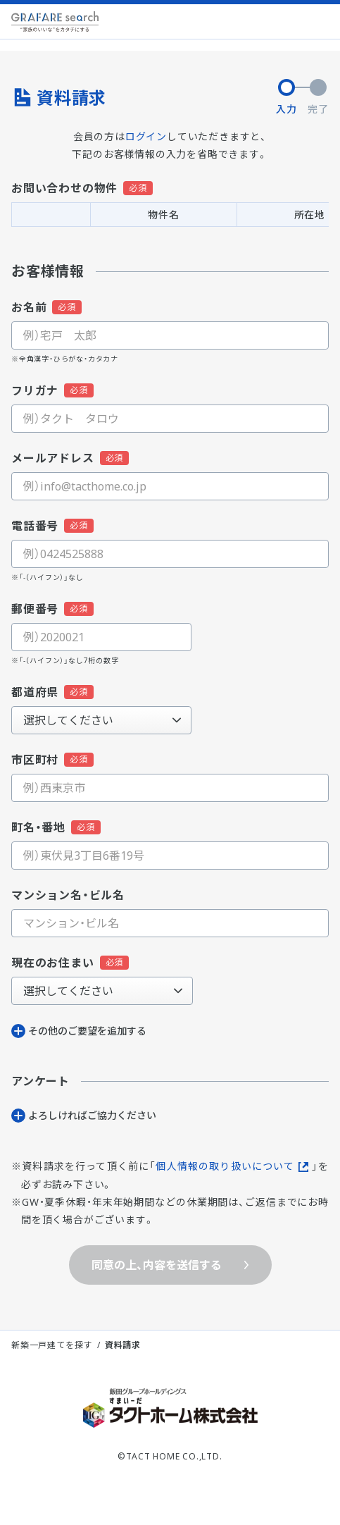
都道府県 (34, 692)
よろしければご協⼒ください (92, 1115)
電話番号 (34, 525)
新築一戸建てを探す (51, 1345)
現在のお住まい (52, 962)
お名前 (28, 307)
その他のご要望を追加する (87, 1030)
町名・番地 (38, 827)
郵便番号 (34, 609)
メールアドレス (52, 458)
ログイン (146, 136)
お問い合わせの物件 (64, 188)
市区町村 (34, 759)
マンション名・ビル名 (68, 895)
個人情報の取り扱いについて (225, 1166)
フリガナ (34, 390)
